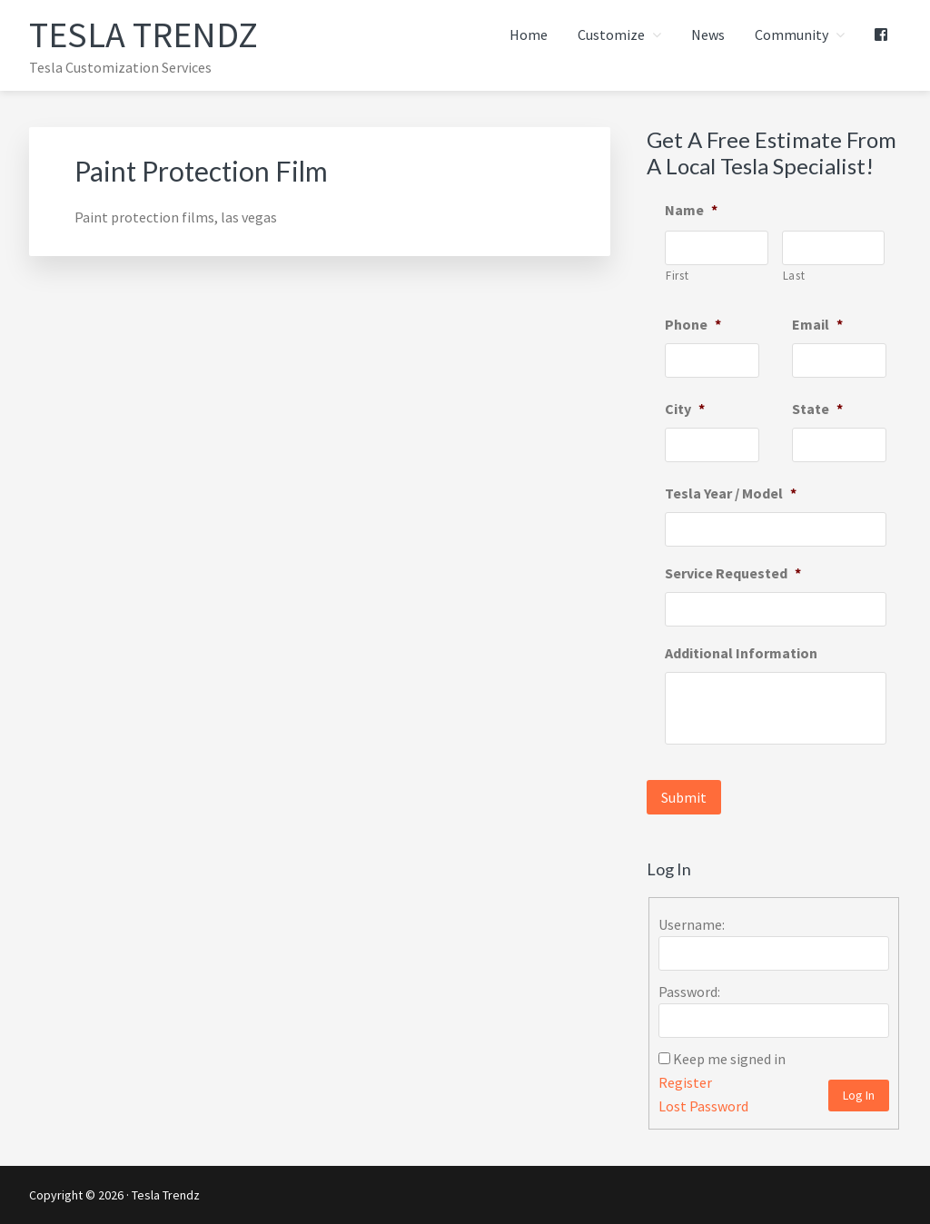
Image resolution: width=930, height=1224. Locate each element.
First (677, 275)
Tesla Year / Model (730, 493)
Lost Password (703, 1106)
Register (685, 1082)
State (817, 409)
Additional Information (741, 653)
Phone (693, 324)
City (685, 409)
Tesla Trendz (143, 34)
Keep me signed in (729, 1059)
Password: (689, 991)
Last (794, 275)
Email (817, 324)
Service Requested (733, 573)
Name (691, 210)
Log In (859, 1095)
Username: (691, 924)
